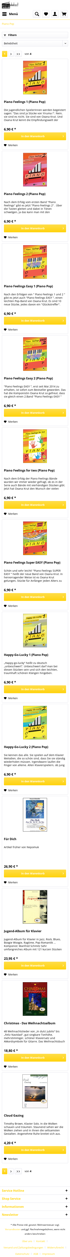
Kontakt (40, 1241)
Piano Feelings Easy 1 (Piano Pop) (28, 286)
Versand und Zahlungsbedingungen (23, 1247)
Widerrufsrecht (55, 1247)
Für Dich (10, 839)
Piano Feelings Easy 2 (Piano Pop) (28, 378)
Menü (10, 13)
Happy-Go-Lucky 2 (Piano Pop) (26, 747)
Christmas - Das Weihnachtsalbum (29, 1023)
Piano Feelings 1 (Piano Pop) (24, 102)
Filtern (10, 35)
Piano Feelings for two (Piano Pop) (29, 470)
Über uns (27, 1241)
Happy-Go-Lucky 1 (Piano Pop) (26, 655)
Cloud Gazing (14, 1116)
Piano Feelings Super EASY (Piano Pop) (32, 563)
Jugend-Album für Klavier (22, 931)
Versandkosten (13, 1229)
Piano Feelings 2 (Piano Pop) (24, 194)
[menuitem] (10, 14)
